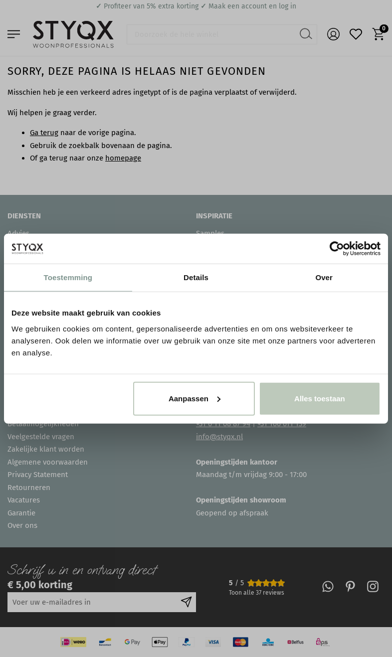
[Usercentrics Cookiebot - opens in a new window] (337, 248)
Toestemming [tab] (68, 277)
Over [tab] (324, 277)
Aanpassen (194, 398)
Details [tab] (196, 277)
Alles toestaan (319, 398)
